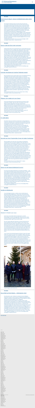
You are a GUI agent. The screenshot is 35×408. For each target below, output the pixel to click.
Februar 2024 (3, 354)
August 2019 (2, 402)
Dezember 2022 (3, 366)
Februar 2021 (3, 386)
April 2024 (2, 352)
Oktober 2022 (3, 368)
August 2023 (3, 359)
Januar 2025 (2, 344)
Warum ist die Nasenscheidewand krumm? (12, 167)
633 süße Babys (5, 117)
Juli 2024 (2, 349)
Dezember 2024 (3, 345)
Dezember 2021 (3, 377)
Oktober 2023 (3, 357)
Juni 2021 (2, 382)
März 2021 (2, 385)
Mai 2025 (2, 341)
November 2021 (3, 378)
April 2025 (2, 342)
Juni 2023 (2, 361)
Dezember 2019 (3, 398)
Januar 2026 (2, 334)
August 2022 (3, 370)
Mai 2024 (2, 351)
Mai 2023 (2, 362)
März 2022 (2, 374)
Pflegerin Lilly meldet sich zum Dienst (10, 98)
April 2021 (2, 384)
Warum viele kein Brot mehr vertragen (11, 45)
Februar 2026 (3, 333)
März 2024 (2, 353)
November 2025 (3, 336)
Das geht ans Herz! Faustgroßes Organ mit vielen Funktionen (17, 138)
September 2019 (3, 401)
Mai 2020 (2, 394)
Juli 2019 (2, 403)
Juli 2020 (2, 392)
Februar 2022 (3, 375)
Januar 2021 (2, 387)
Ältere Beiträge (3, 315)
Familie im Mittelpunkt (7, 190)
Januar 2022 (2, 376)
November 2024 (3, 346)
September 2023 (3, 358)
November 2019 (3, 399)
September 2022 (3, 369)
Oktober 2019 (3, 400)
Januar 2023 (2, 365)
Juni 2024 (2, 350)
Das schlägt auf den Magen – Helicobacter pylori (13, 293)
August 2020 (3, 391)
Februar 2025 (3, 343)
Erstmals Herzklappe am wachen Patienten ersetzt (14, 72)
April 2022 (2, 373)
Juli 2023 (2, 360)
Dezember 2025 (3, 335)
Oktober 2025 (3, 337)
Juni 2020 (2, 393)
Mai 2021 (2, 383)
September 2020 (3, 390)
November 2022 (3, 367)
